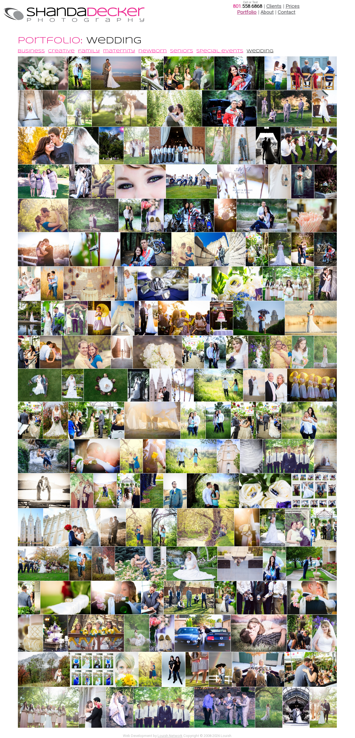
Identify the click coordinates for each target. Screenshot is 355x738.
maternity (119, 51)
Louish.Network (170, 736)
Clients (274, 6)
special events (219, 51)
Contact (286, 12)
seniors (181, 51)
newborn (152, 51)
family (89, 51)
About (267, 12)
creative (61, 51)
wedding (260, 51)
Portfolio (247, 12)
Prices (293, 6)
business (31, 51)
